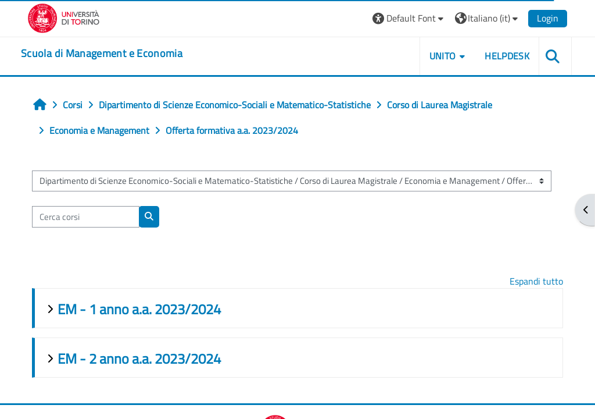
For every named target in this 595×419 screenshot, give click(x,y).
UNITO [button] (442, 56)
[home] (101, 53)
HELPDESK (507, 56)
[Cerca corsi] (85, 216)
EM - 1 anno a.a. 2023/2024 (139, 309)
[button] (409, 18)
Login (547, 18)
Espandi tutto (536, 281)
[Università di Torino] (63, 17)
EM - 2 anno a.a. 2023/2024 (139, 358)
